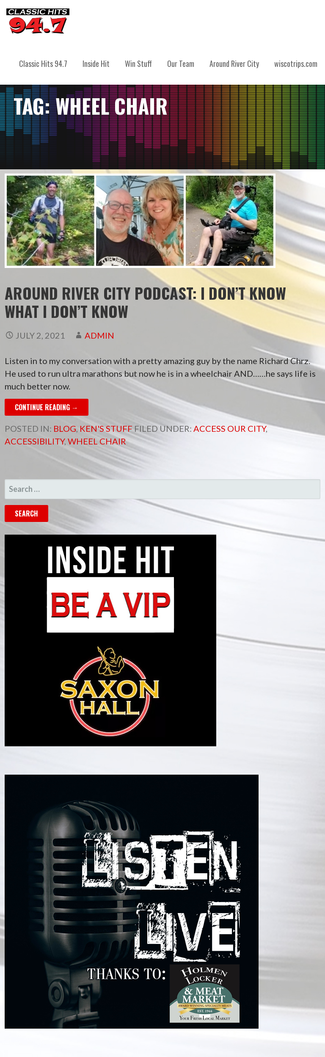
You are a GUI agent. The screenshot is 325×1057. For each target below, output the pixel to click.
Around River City (234, 63)
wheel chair (97, 441)
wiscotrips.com (295, 63)
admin (99, 335)
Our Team (180, 63)
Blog (64, 428)
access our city (229, 428)
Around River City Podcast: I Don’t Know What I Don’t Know (145, 301)
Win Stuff (138, 63)
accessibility (34, 441)
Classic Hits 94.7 (43, 63)
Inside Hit (96, 63)
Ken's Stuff (106, 428)
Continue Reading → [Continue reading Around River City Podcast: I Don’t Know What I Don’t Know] (46, 407)
